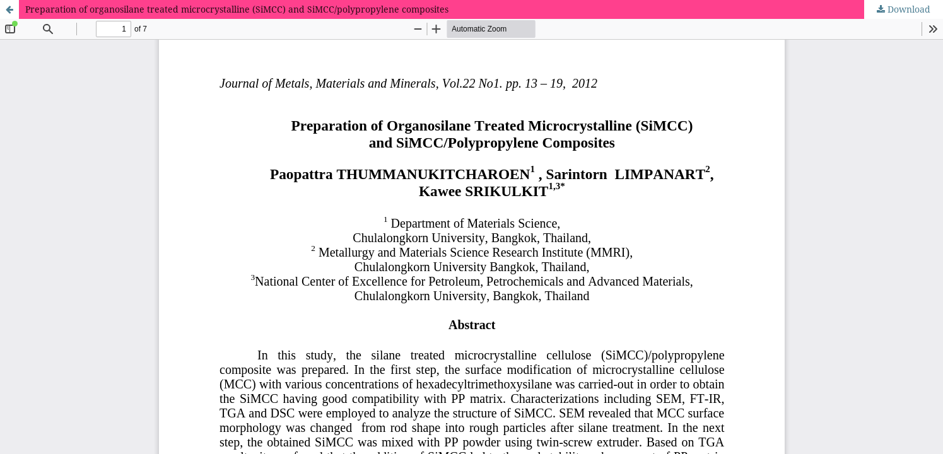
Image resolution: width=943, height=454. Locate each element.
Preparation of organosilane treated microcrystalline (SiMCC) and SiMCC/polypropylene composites (236, 9)
